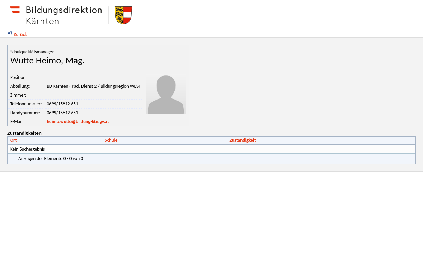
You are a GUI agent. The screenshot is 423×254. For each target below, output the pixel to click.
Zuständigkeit (242, 140)
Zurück (17, 34)
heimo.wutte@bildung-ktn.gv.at (78, 122)
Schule (111, 140)
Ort (13, 140)
